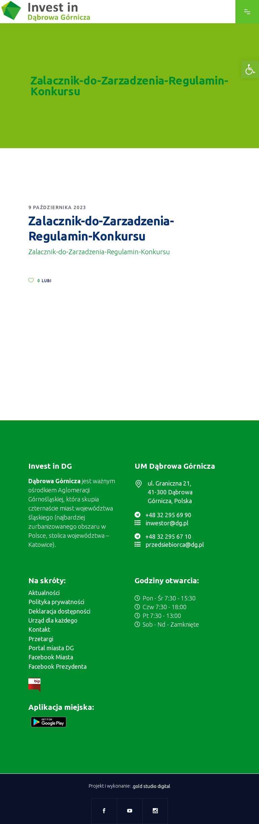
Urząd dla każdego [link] (53, 620)
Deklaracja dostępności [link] (59, 611)
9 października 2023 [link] (57, 207)
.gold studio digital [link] (151, 786)
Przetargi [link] (40, 638)
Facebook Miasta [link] (50, 657)
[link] (250, 69)
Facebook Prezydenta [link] (57, 666)
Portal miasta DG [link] (51, 648)
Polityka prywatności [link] (56, 601)
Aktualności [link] (44, 592)
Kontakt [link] (39, 629)
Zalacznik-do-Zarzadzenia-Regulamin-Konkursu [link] (99, 252)
